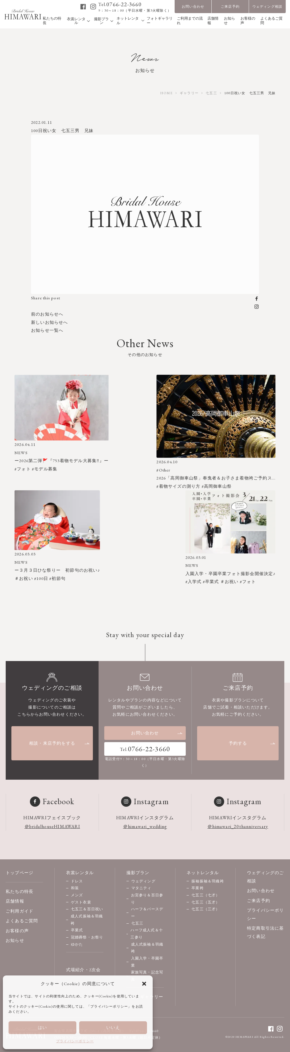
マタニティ (141, 888)
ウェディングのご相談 (265, 877)
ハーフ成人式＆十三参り (146, 934)
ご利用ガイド (19, 911)
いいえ (113, 1027)
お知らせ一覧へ (47, 330)
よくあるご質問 (22, 920)
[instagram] (93, 6)
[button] (144, 984)
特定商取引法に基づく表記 (265, 932)
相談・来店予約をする (59, 743)
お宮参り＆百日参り (147, 899)
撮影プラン (138, 872)
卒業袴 (197, 888)
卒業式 (77, 930)
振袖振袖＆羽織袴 (207, 881)
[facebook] (83, 6)
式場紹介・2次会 (83, 969)
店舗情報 (15, 901)
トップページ (19, 872)
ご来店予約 (230, 6)
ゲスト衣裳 (81, 902)
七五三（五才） (205, 902)
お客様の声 (17, 930)
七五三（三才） (205, 909)
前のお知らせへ (47, 314)
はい (42, 1027)
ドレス (77, 881)
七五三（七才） (205, 895)
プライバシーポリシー (75, 1041)
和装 (75, 888)
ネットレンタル (203, 872)
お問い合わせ (193, 6)
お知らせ (15, 940)
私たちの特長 (19, 891)
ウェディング (143, 881)
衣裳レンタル (80, 872)
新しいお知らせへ (49, 322)
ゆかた (77, 944)
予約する (252, 743)
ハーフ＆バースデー (147, 913)
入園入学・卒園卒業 (147, 962)
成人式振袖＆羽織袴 (87, 920)
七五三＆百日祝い (87, 909)
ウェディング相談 (267, 6)
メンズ (77, 895)
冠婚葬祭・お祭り (87, 937)
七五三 (137, 923)
